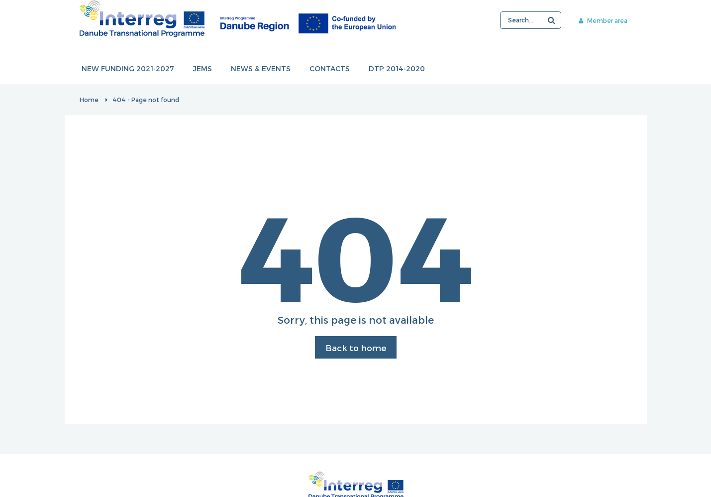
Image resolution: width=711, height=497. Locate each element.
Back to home (355, 348)
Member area (603, 20)
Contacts (329, 69)
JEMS (202, 69)
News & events (261, 69)
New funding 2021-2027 (128, 69)
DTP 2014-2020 (397, 69)
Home (89, 99)
